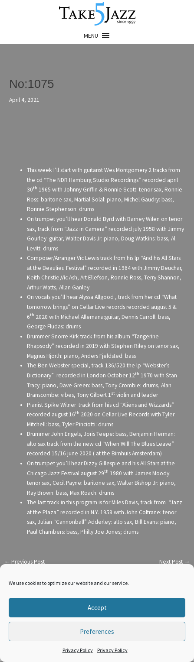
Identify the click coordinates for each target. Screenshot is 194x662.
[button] (91, 35)
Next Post (174, 561)
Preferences (97, 631)
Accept (97, 608)
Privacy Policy (77, 650)
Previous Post (24, 561)
